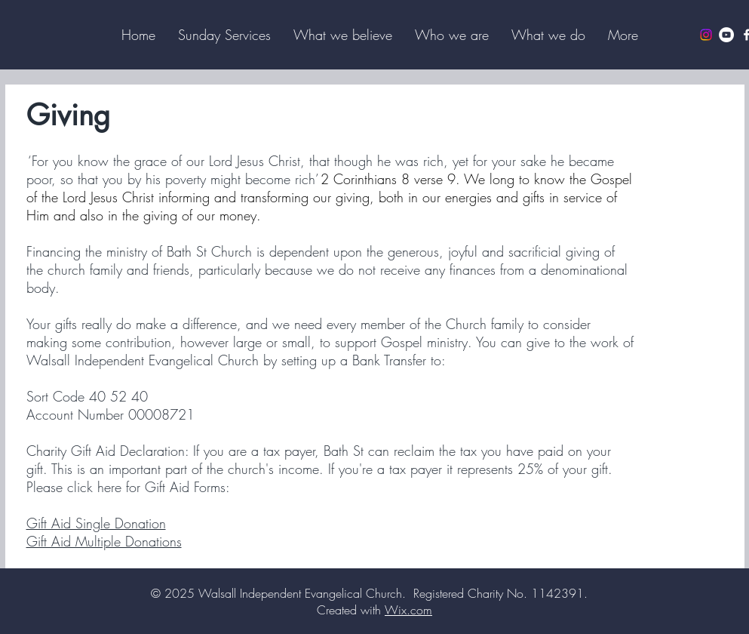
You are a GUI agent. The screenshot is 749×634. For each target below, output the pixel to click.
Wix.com (408, 610)
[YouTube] (726, 34)
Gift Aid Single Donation (96, 523)
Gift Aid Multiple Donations (104, 541)
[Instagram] (706, 34)
